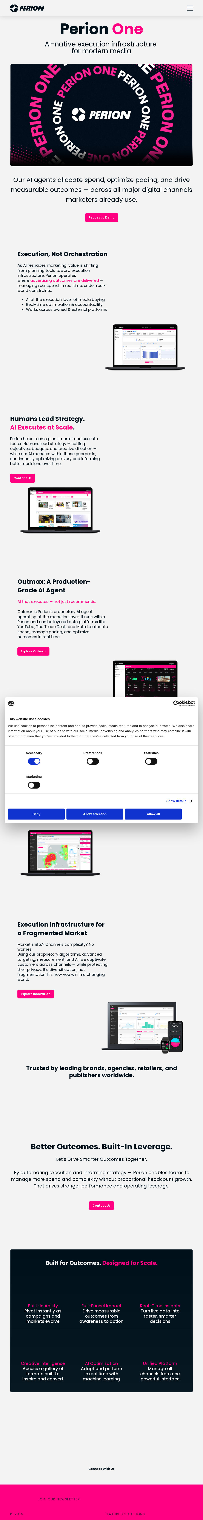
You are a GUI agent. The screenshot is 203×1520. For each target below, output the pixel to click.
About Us (17, 1308)
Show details (176, 789)
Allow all (164, 802)
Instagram (113, 1449)
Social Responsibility (27, 1412)
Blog (13, 1323)
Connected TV (117, 1308)
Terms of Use (137, 1501)
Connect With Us (101, 1257)
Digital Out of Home (121, 1330)
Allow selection (101, 802)
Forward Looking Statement (33, 1378)
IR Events (17, 1371)
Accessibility (164, 1501)
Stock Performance (26, 1356)
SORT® (110, 1323)
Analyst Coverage (25, 1363)
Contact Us (23, 453)
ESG (13, 1405)
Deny (39, 802)
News (14, 1315)
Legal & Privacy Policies (86, 1501)
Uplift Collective (23, 1419)
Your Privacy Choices (46, 1501)
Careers (17, 1330)
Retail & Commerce (121, 1315)
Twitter (111, 1463)
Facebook (113, 1456)
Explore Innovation (127, 824)
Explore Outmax (124, 576)
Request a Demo (102, 218)
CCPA (115, 1501)
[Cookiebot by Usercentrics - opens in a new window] (176, 715)
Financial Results (24, 1349)
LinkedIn (111, 1441)
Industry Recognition (27, 1427)
